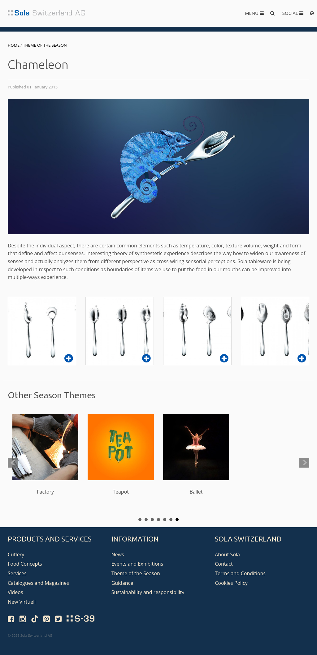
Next (304, 463)
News (117, 554)
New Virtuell (22, 601)
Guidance (122, 583)
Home (14, 45)
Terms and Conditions (240, 573)
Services (17, 573)
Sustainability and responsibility (148, 592)
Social (292, 13)
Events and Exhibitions (137, 563)
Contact (223, 563)
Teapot (121, 454)
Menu (254, 13)
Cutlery (16, 554)
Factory (45, 454)
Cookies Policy (231, 583)
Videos (15, 592)
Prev (13, 463)
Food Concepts (25, 563)
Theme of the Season (45, 45)
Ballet (196, 454)
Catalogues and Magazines (38, 583)
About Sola (227, 554)
